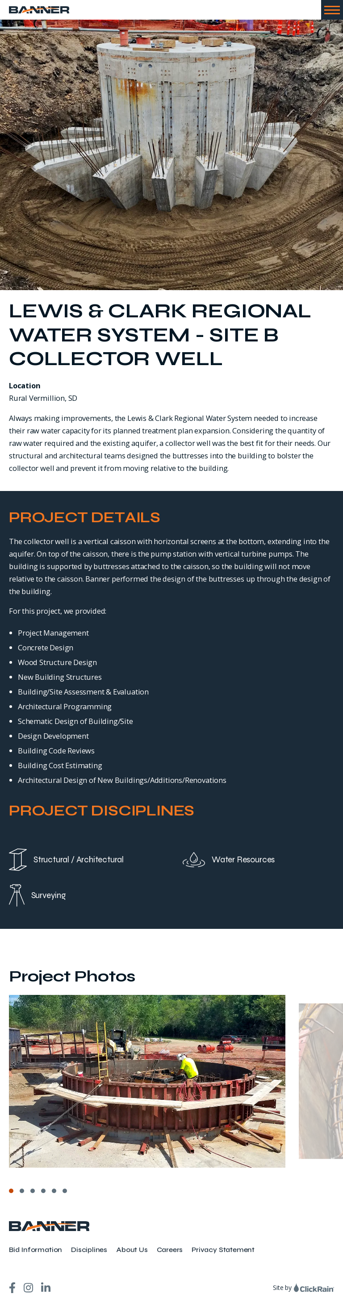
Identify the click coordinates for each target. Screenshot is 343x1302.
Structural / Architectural (66, 860)
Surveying (37, 895)
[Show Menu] (332, 10)
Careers (170, 1249)
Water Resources (229, 860)
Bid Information (35, 1249)
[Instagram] (28, 1287)
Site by (303, 1287)
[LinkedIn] (45, 1287)
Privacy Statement (223, 1249)
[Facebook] (12, 1287)
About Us (131, 1249)
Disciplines (89, 1249)
